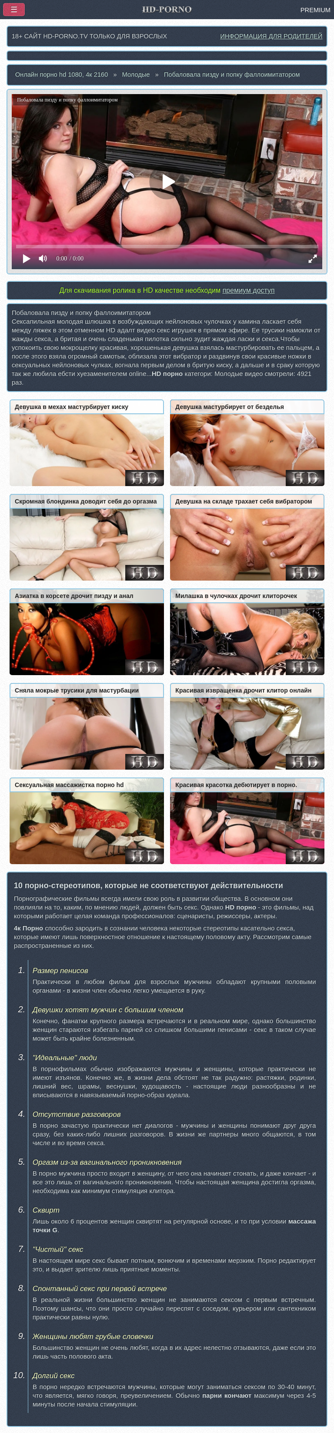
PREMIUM (316, 10)
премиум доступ (248, 290)
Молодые (136, 74)
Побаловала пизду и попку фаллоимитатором (232, 74)
